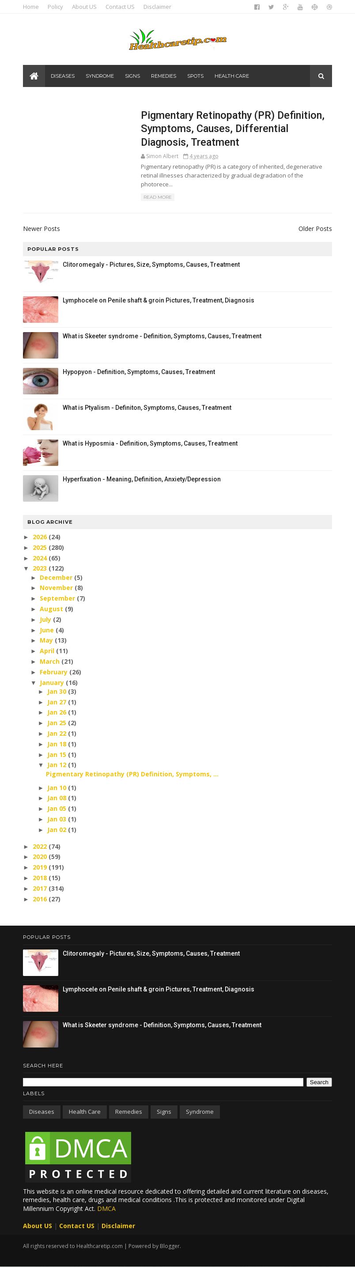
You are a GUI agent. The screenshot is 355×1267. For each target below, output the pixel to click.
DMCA (106, 1208)
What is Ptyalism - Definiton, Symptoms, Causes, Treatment (147, 407)
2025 (41, 547)
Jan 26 (57, 712)
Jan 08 (57, 798)
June (48, 630)
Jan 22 (57, 733)
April (48, 651)
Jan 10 (57, 787)
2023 (41, 568)
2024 (41, 558)
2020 (41, 856)
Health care (232, 76)
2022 (41, 846)
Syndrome (100, 76)
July (46, 619)
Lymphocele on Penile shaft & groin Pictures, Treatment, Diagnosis (158, 300)
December (57, 577)
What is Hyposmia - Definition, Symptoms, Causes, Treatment (150, 443)
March (50, 661)
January (53, 682)
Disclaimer (157, 7)
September (58, 598)
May (47, 640)
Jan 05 (57, 808)
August (52, 609)
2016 (41, 899)
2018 (41, 878)
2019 (41, 867)
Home (31, 7)
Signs (132, 76)
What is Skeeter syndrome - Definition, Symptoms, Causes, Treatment (162, 336)
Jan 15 (57, 754)
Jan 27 (57, 702)
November (57, 587)
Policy (55, 7)
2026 (41, 537)
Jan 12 (57, 764)
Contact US (120, 7)
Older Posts (315, 228)
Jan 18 (57, 744)
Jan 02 (57, 829)
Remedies (163, 76)
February (54, 672)
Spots (195, 76)
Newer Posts (41, 228)
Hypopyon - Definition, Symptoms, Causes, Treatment (139, 371)
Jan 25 (57, 723)
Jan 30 (57, 691)
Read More (158, 197)
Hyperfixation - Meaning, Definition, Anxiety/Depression (142, 479)
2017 (41, 888)
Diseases (63, 76)
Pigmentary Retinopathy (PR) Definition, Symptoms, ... (132, 774)
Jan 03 (57, 819)
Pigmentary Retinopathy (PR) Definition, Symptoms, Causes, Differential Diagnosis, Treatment (233, 128)
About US (84, 7)
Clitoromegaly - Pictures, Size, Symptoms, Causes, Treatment (151, 264)
